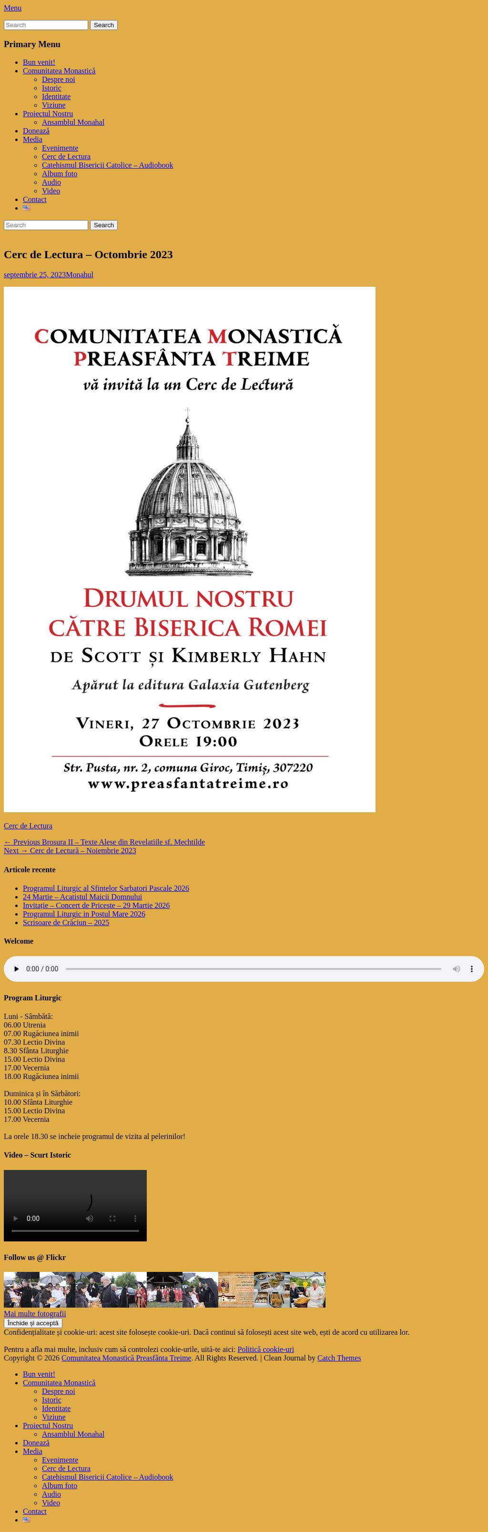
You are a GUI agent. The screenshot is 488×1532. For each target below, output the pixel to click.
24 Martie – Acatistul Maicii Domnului (82, 897)
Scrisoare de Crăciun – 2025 (66, 922)
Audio (51, 182)
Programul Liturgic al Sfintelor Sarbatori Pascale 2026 (106, 888)
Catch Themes (339, 1358)
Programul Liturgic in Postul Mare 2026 (84, 914)
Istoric (51, 88)
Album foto (59, 174)
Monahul (79, 275)
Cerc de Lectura (66, 156)
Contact (35, 199)
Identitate (56, 96)
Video (51, 191)
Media (32, 139)
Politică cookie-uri (266, 1349)
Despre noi (58, 79)
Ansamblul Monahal (73, 122)
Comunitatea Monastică (59, 71)
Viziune (54, 105)
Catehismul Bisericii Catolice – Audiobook (107, 165)
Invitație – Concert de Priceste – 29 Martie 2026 (96, 905)
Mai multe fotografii (35, 1314)
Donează (36, 131)
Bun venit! (39, 62)
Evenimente (60, 148)
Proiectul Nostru (48, 114)
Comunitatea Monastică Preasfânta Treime (126, 1358)
